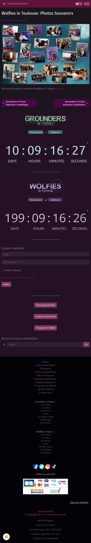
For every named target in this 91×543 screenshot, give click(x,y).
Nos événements (45, 365)
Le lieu (45, 413)
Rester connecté (11, 270)
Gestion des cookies (45, 525)
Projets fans (45, 392)
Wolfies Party (45, 446)
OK (86, 344)
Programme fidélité (45, 385)
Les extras (46, 410)
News (24, 20)
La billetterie (46, 419)
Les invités (45, 404)
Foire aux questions (46, 372)
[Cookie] (6, 536)
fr (85, 4)
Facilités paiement (45, 382)
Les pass (45, 407)
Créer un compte (9, 277)
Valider (6, 284)
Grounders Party (45, 416)
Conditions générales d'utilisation (46, 529)
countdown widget (45, 152)
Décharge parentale (45, 305)
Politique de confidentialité (45, 538)
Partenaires (45, 422)
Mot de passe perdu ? (26, 277)
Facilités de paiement (45, 316)
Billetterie (45, 368)
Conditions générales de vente (45, 534)
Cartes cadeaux (45, 389)
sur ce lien (61, 88)
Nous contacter (45, 375)
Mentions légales (45, 520)
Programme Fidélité (45, 327)
